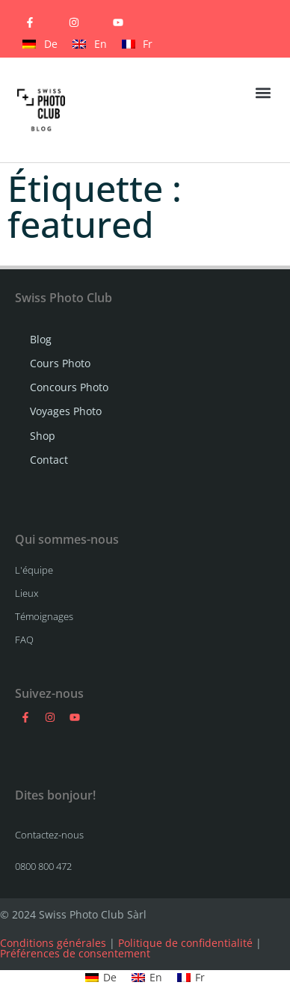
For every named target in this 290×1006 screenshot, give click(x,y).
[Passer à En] (89, 43)
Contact (49, 460)
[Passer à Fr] (137, 43)
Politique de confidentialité (185, 943)
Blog (41, 339)
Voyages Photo (66, 411)
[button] (262, 92)
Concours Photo (69, 387)
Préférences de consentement (75, 953)
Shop (42, 436)
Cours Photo (60, 363)
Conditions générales (53, 943)
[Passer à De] (40, 43)
